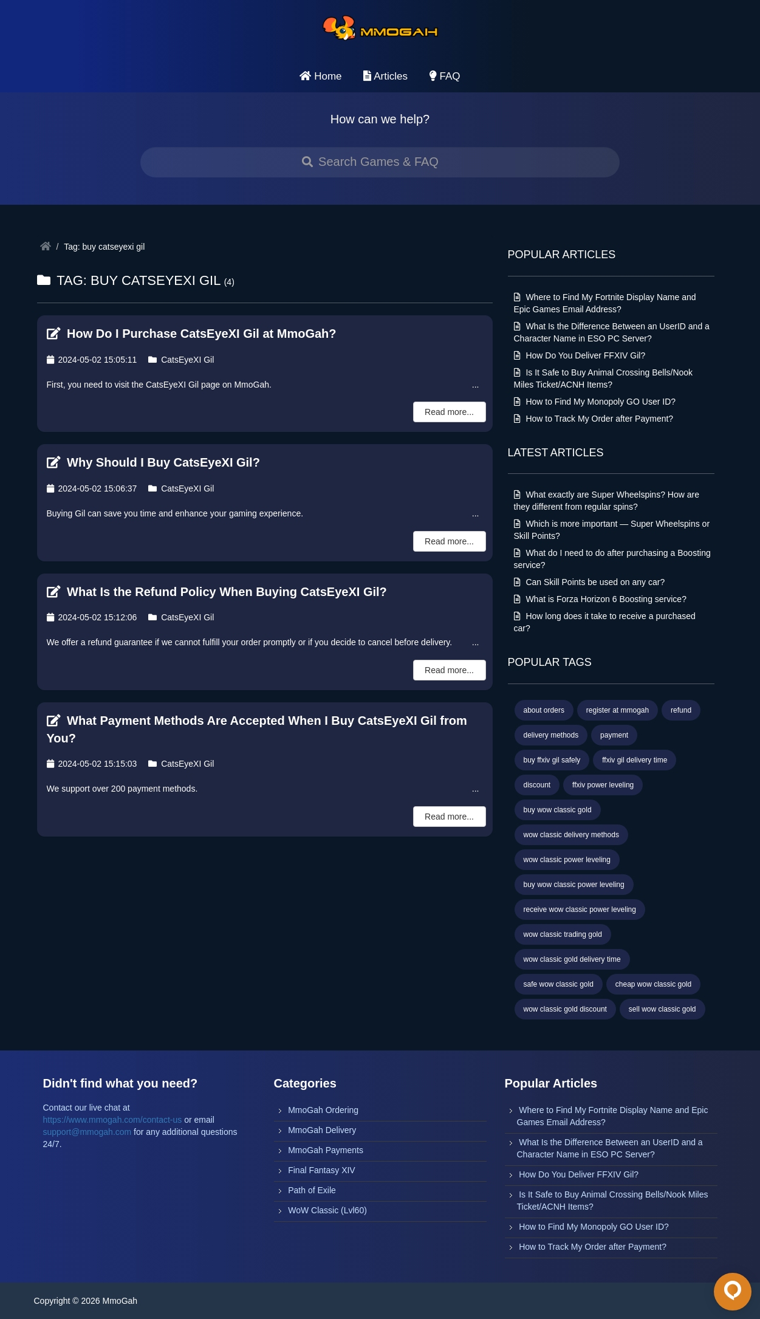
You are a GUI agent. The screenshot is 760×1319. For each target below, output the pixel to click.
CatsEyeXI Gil (181, 360)
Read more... (449, 412)
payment (614, 735)
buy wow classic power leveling (574, 884)
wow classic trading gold (563, 934)
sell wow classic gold (662, 1009)
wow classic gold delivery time (572, 959)
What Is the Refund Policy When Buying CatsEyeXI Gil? (217, 591)
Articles (385, 76)
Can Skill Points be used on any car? (589, 582)
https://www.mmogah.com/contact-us (112, 1120)
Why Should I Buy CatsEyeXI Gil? (153, 462)
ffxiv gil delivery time (634, 760)
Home (320, 76)
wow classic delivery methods (571, 835)
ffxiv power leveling (603, 785)
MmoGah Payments (325, 1150)
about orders (544, 710)
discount (537, 785)
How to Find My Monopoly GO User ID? (595, 401)
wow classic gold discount (565, 1009)
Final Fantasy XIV (321, 1170)
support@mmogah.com (87, 1132)
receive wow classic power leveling (580, 909)
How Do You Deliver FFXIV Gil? (580, 355)
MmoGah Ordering (323, 1110)
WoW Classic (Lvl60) (327, 1210)
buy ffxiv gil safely (552, 760)
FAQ (445, 76)
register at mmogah (617, 710)
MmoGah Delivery (322, 1130)
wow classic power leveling (567, 859)
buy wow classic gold (558, 810)
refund (681, 710)
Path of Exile (312, 1190)
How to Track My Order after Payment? (594, 418)
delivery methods (551, 735)
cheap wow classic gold (653, 984)
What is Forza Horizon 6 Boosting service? (600, 599)
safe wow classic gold (559, 984)
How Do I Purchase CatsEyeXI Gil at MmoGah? (192, 333)
